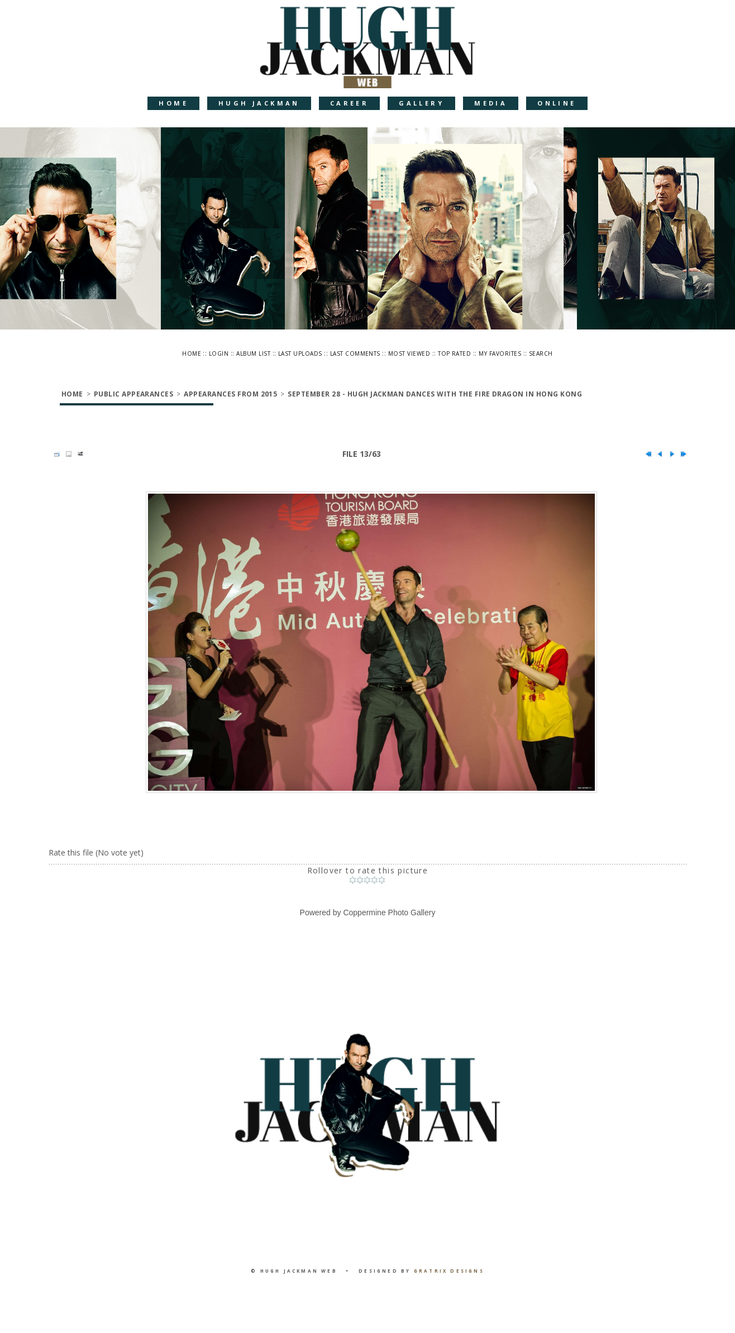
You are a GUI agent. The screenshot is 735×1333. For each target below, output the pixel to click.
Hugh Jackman (259, 103)
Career (349, 103)
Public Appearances (134, 394)
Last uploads (300, 353)
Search (541, 353)
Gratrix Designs (449, 1271)
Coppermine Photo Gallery (389, 912)
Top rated (454, 353)
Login (218, 353)
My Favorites (500, 353)
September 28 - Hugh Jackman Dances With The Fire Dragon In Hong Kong (435, 394)
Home (173, 103)
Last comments (355, 353)
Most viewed (409, 353)
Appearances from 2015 (230, 394)
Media (490, 103)
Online (556, 103)
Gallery (421, 103)
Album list (253, 353)
